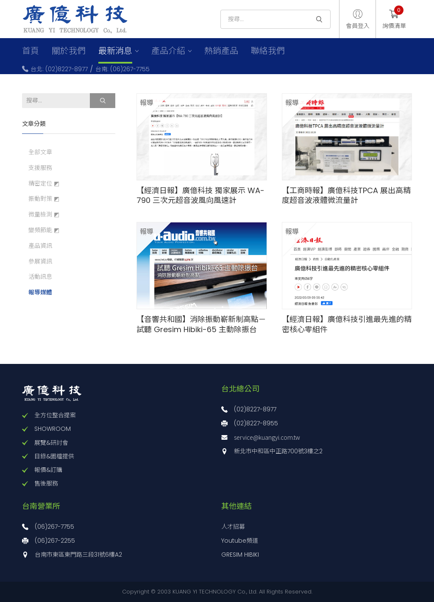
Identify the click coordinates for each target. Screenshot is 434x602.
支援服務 (40, 168)
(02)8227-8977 (255, 409)
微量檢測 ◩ (43, 214)
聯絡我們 (268, 51)
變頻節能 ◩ (43, 230)
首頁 (30, 51)
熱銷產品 (221, 51)
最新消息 (115, 51)
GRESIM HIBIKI (240, 554)
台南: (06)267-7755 (122, 69)
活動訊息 (40, 276)
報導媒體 (40, 292)
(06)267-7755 (54, 526)
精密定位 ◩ (43, 183)
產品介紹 (168, 51)
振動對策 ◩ (43, 199)
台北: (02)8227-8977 (59, 69)
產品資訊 (40, 246)
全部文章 (40, 152)
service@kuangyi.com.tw (267, 437)
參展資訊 (40, 261)
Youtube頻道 (239, 540)
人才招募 (233, 526)
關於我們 (69, 51)
